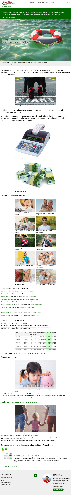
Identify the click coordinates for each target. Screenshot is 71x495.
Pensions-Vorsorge (59, 12)
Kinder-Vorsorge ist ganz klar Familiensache (19, 402)
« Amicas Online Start (35, 2)
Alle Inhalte (10, 10)
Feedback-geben (5, 480)
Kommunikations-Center (9, 14)
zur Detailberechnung (30, 291)
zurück (2, 466)
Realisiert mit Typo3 (5, 484)
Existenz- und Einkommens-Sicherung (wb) (14, 12)
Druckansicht (11, 466)
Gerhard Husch (58, 489)
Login (43, 2)
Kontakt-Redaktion (5, 479)
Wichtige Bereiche (30, 12)
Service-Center (56, 14)
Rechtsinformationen (6, 482)
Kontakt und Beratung (23, 14)
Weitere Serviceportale (9, 17)
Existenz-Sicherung (30, 10)
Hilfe (47, 2)
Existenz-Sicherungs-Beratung (44, 10)
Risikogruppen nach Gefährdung (44, 12)
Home (4, 10)
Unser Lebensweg (19, 10)
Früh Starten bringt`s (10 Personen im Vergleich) (37, 62)
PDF (17, 466)
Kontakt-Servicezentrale (6, 477)
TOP (6, 466)
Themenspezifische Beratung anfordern (40, 14)
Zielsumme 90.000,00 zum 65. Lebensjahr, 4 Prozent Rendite (16, 64)
